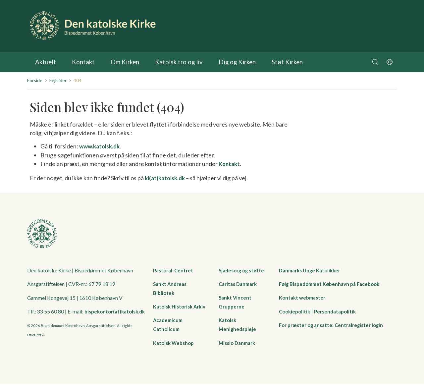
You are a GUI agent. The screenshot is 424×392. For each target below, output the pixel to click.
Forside (34, 80)
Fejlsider (58, 80)
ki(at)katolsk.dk (166, 177)
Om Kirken (121, 62)
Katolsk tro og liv (172, 62)
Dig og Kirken (226, 62)
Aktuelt (45, 62)
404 (77, 80)
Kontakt (81, 62)
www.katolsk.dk (101, 146)
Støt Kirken (274, 62)
